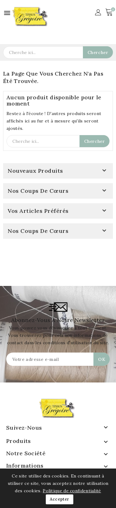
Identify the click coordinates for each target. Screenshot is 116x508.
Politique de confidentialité (72, 491)
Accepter (59, 499)
